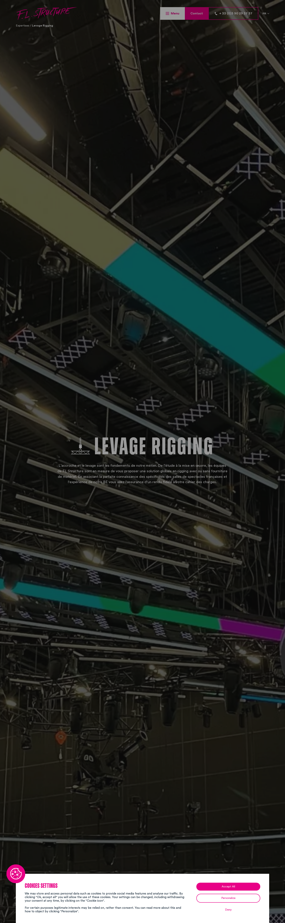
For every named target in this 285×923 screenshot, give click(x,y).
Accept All (228, 886)
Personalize (228, 898)
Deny (228, 909)
